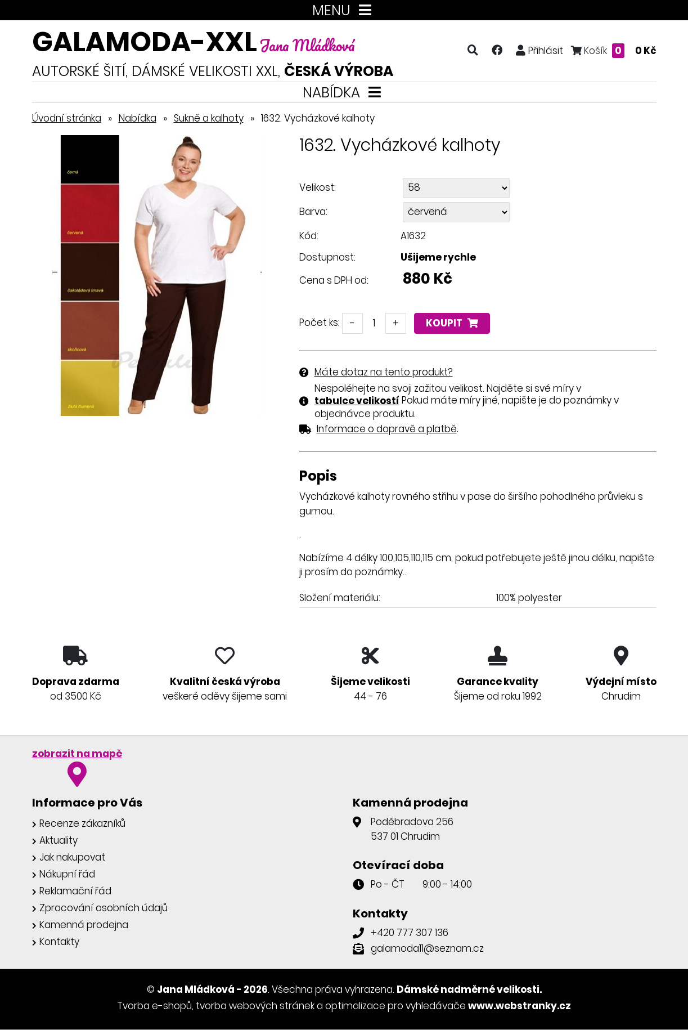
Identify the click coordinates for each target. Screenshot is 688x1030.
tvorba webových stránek (255, 1006)
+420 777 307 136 (409, 932)
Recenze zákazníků (82, 823)
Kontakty (59, 941)
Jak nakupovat (72, 857)
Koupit (452, 323)
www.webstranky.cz (519, 1006)
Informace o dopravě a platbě (387, 429)
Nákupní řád (67, 874)
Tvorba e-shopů (154, 1006)
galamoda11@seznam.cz (427, 948)
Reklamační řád (75, 891)
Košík (613, 50)
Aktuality (58, 840)
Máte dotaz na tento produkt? (383, 372)
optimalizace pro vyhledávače (395, 1006)
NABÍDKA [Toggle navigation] (344, 92)
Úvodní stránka (66, 118)
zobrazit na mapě (77, 753)
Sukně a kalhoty (209, 118)
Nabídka (137, 118)
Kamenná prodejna (83, 925)
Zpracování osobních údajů (103, 908)
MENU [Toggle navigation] (344, 10)
